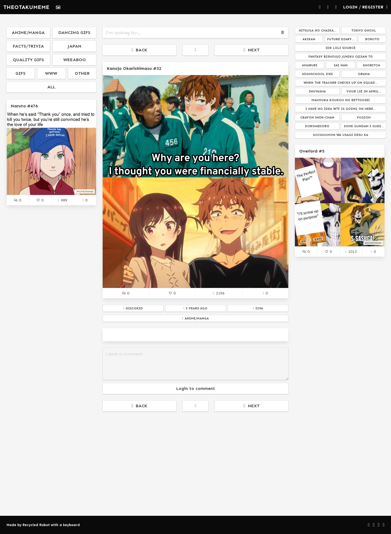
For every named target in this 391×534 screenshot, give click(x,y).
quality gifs (28, 59)
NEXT (252, 49)
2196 (218, 293)
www (51, 73)
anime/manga (28, 32)
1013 (351, 251)
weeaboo (74, 59)
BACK (139, 49)
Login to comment (195, 388)
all (51, 86)
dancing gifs (74, 32)
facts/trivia (28, 46)
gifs (20, 73)
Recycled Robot (36, 525)
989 (62, 200)
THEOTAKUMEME (26, 7)
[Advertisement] (195, 456)
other (82, 73)
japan (74, 46)
